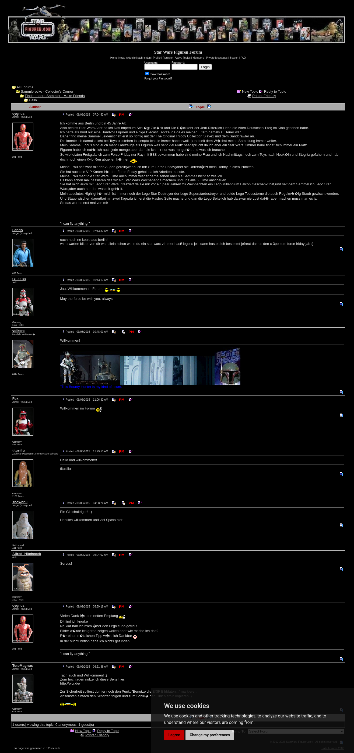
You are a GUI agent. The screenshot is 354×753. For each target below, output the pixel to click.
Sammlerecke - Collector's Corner (47, 91)
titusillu (18, 450)
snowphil (19, 502)
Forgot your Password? (158, 78)
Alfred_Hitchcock (26, 554)
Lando (17, 230)
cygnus (18, 114)
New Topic (250, 91)
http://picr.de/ (70, 683)
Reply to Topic (275, 91)
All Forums (25, 87)
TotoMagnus (22, 666)
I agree (174, 735)
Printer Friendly (264, 96)
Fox (15, 399)
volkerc (18, 331)
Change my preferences (210, 735)
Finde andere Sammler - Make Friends (55, 96)
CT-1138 (19, 279)
